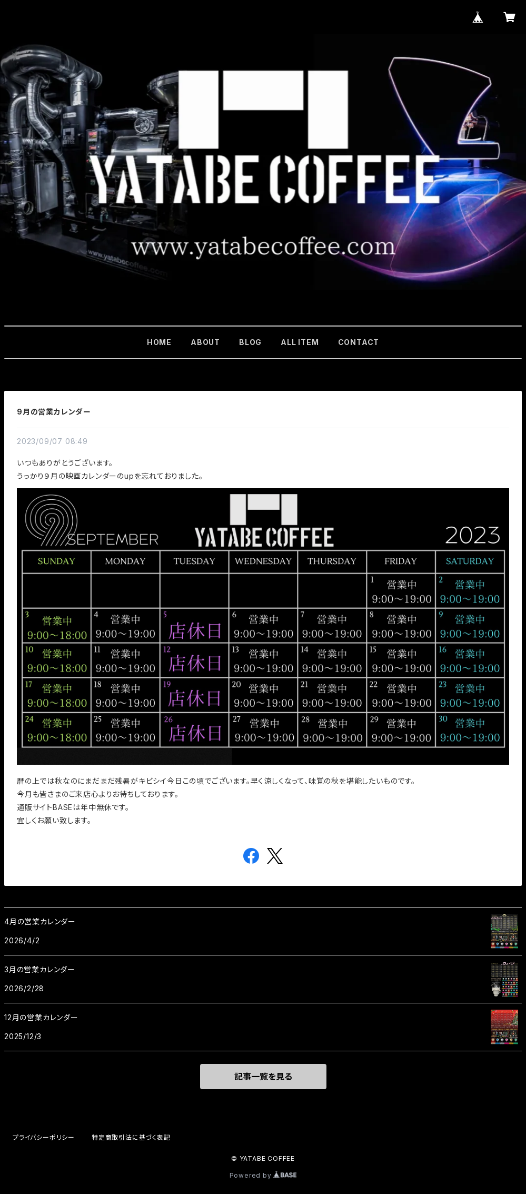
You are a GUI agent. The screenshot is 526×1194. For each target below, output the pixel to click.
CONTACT (359, 342)
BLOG (250, 342)
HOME (159, 342)
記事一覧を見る (263, 1076)
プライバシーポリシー (44, 1137)
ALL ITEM (300, 342)
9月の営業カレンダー (54, 411)
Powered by (263, 1175)
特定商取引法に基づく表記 (131, 1137)
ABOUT (205, 342)
